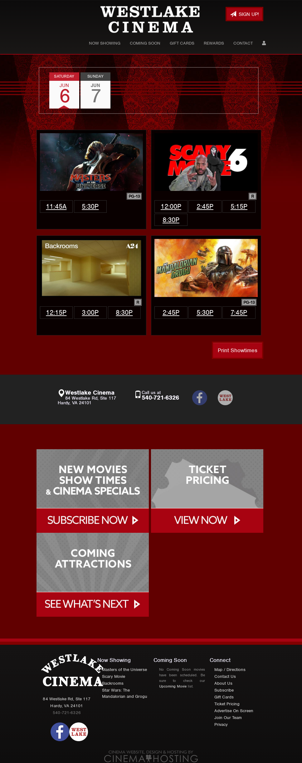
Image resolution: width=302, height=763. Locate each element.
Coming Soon (145, 43)
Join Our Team (228, 717)
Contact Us (225, 676)
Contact (243, 43)
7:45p (239, 312)
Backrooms (113, 683)
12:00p (171, 206)
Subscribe (224, 690)
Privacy (221, 724)
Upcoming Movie (173, 686)
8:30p (171, 220)
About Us (223, 683)
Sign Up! (244, 14)
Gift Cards (182, 43)
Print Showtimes (237, 350)
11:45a (56, 206)
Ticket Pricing (227, 704)
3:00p (90, 312)
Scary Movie (113, 676)
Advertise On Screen (233, 710)
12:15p (56, 312)
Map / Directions (230, 669)
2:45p (205, 206)
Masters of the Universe (124, 669)
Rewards (214, 43)
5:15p (239, 206)
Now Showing (104, 43)
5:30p (90, 206)
